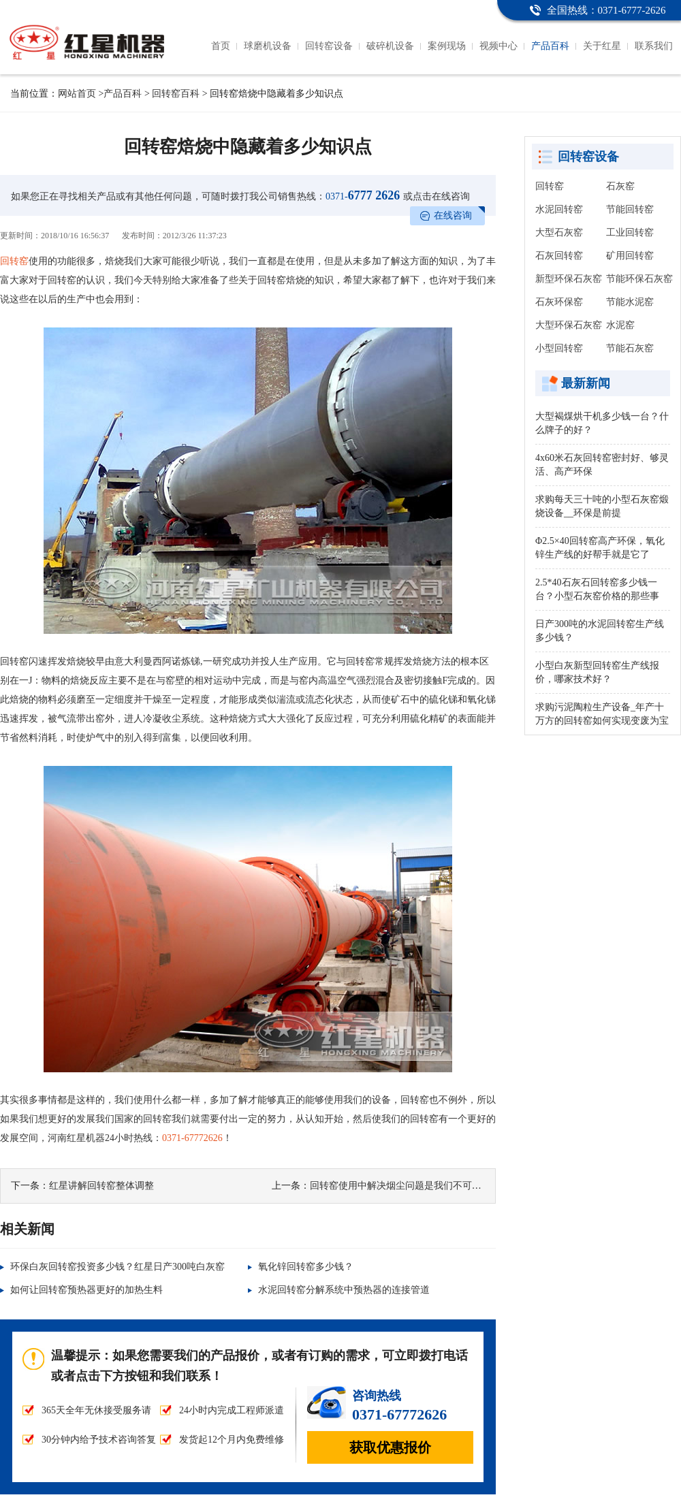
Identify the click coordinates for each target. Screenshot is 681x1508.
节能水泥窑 (630, 302)
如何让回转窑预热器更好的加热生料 (86, 1290)
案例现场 (447, 46)
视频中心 (498, 46)
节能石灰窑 (630, 348)
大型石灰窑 (559, 232)
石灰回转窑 (559, 256)
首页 (220, 46)
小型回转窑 (559, 348)
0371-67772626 (192, 1138)
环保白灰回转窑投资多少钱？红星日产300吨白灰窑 (117, 1267)
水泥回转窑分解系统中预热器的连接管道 (344, 1290)
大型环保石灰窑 (568, 325)
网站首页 (77, 94)
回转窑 (14, 261)
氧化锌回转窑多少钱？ (305, 1267)
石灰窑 (620, 186)
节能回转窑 (630, 209)
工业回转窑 (630, 232)
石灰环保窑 (559, 302)
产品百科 (550, 46)
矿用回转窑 (630, 256)
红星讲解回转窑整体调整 (101, 1186)
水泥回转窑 (559, 209)
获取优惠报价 (390, 1447)
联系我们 (654, 46)
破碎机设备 (390, 46)
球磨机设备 (267, 46)
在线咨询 (453, 215)
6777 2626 (363, 195)
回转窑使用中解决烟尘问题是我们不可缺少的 (405, 1186)
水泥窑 (620, 325)
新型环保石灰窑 (568, 279)
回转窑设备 (329, 46)
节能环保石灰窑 (639, 279)
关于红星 (602, 46)
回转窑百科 (176, 94)
